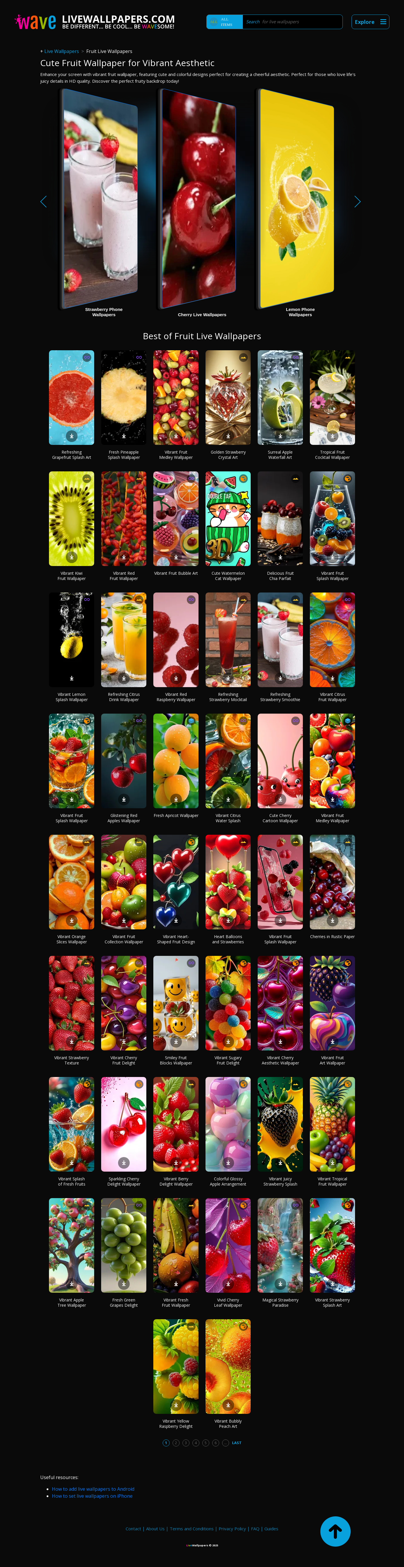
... (225, 1442)
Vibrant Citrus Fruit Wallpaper (332, 696)
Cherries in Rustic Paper (332, 936)
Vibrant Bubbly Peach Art (228, 1423)
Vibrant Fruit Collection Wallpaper (124, 939)
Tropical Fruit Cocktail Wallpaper (332, 454)
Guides (271, 1528)
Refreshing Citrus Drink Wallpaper (124, 696)
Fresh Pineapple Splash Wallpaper (124, 454)
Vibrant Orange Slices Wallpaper (72, 939)
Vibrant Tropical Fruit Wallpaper (332, 1181)
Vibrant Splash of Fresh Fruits (71, 1181)
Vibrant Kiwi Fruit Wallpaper (71, 575)
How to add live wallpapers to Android (93, 1489)
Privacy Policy (232, 1528)
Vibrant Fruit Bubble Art (176, 573)
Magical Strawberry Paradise (280, 1302)
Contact (133, 1528)
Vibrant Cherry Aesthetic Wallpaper (280, 1060)
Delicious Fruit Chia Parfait (280, 575)
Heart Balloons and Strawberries (228, 939)
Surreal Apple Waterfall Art (280, 454)
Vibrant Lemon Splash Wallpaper (72, 696)
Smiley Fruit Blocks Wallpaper (176, 1060)
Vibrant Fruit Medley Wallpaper (176, 454)
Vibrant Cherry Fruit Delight (123, 1060)
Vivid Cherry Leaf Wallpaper (228, 1302)
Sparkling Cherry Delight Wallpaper (123, 1181)
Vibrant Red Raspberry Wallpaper (176, 696)
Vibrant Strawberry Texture (71, 1060)
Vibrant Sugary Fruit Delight (228, 1060)
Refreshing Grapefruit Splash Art (71, 454)
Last (237, 1442)
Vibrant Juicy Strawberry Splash (280, 1181)
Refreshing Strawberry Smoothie (280, 696)
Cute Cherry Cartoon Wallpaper (280, 818)
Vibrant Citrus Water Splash (228, 818)
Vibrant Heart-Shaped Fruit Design (176, 939)
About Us (155, 1528)
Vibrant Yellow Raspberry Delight (176, 1423)
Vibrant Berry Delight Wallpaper (176, 1181)
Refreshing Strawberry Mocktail (228, 696)
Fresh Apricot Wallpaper (176, 815)
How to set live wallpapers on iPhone (92, 1496)
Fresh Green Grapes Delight (124, 1302)
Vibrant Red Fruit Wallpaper (124, 575)
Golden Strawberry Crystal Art (228, 454)
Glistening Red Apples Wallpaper (124, 818)
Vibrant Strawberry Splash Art (332, 1302)
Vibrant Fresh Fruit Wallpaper (176, 1302)
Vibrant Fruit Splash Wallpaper (333, 575)
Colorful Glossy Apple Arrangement (228, 1181)
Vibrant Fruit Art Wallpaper (332, 1060)
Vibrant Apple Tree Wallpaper (71, 1302)
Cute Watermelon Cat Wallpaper (228, 575)
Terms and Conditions (192, 1528)
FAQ (255, 1528)
